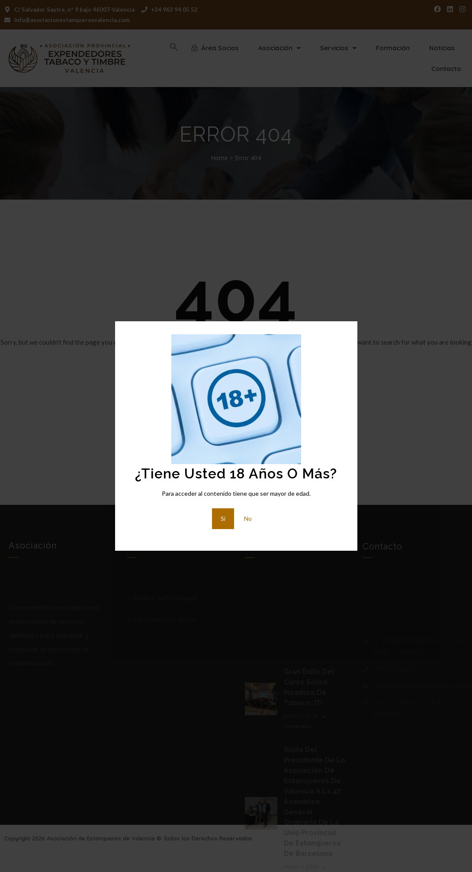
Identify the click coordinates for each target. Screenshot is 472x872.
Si (223, 518)
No (248, 518)
